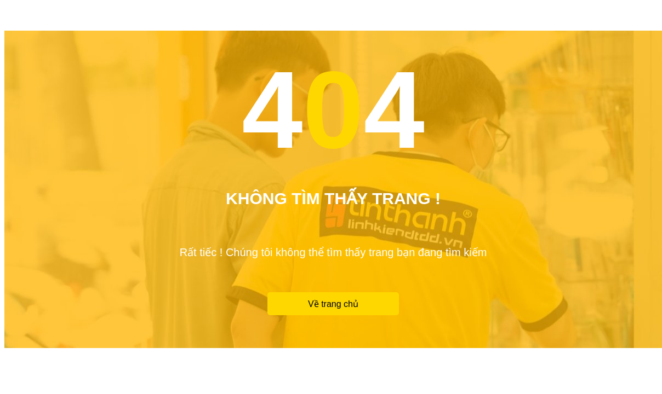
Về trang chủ (333, 304)
